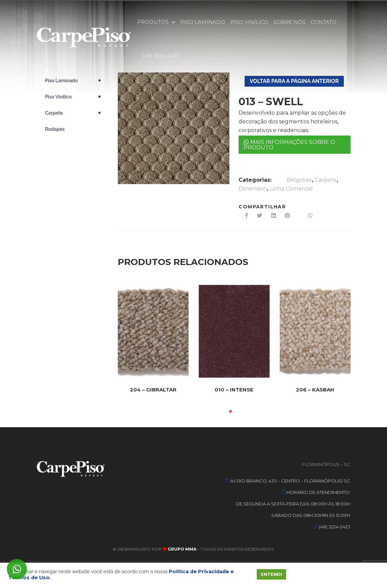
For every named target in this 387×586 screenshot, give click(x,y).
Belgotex (299, 180)
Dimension (253, 188)
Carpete (326, 180)
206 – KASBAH (315, 390)
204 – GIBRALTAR (153, 390)
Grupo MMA (181, 549)
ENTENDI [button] (271, 574)
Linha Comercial (291, 188)
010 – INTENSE (234, 390)
